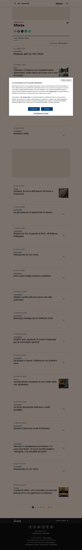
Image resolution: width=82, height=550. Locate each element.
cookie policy (53, 91)
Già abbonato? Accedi (41, 113)
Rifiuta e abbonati (66, 80)
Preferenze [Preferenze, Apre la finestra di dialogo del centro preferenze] (33, 108)
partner (14, 99)
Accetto (46, 108)
